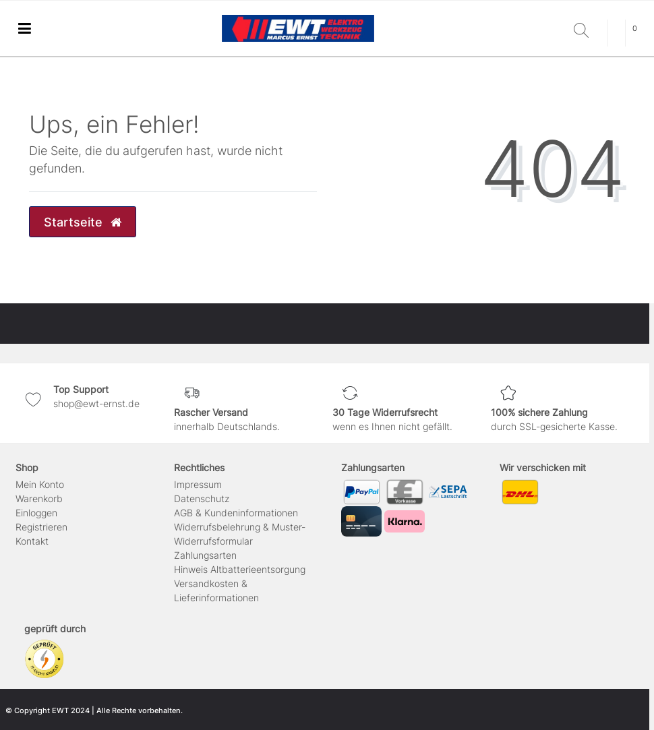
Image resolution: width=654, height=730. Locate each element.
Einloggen (36, 512)
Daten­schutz (201, 498)
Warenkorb (39, 498)
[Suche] (587, 31)
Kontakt (32, 541)
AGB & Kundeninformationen (236, 512)
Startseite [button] (82, 222)
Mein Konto (40, 484)
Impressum (198, 484)
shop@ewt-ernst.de (96, 403)
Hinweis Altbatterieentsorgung (239, 569)
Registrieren (41, 527)
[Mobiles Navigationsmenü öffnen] (24, 28)
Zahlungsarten (205, 555)
